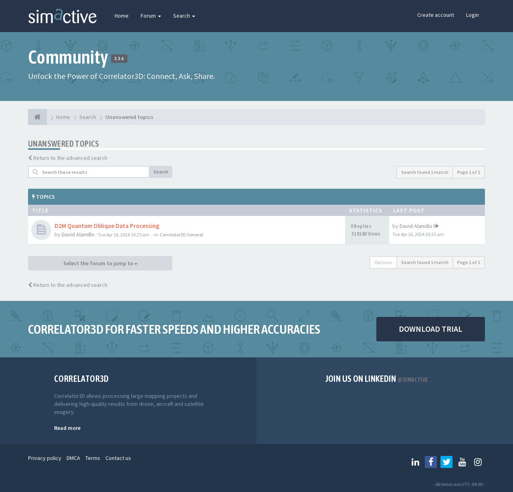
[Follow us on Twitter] (446, 462)
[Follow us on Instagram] (478, 462)
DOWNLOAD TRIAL (431, 329)
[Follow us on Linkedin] (415, 462)
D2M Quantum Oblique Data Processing (107, 226)
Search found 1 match (424, 172)
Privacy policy (44, 458)
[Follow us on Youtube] (462, 462)
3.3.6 (119, 58)
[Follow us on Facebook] (431, 462)
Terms (92, 458)
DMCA (73, 458)
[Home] (37, 117)
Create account (435, 14)
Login (472, 14)
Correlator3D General (181, 235)
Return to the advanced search (70, 157)
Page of (468, 172)
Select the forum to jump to (100, 263)
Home (122, 15)
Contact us (118, 458)
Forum (151, 15)
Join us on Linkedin (376, 378)
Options (383, 262)
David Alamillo (78, 234)
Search (184, 15)
